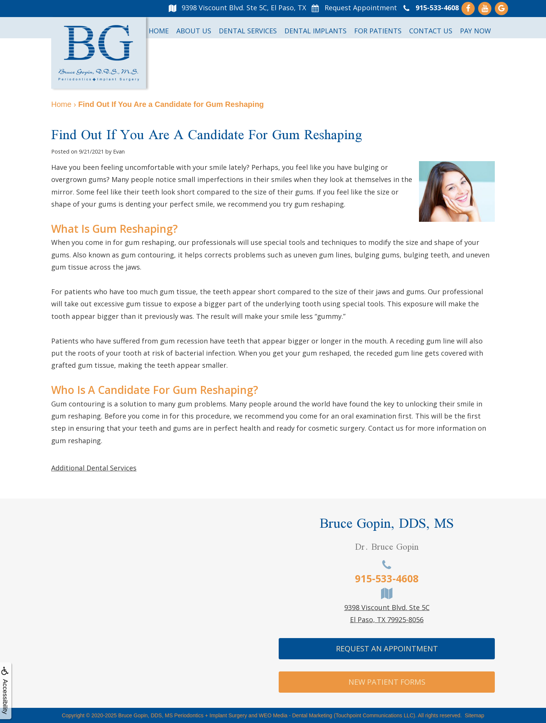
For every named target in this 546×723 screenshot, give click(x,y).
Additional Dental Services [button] (93, 467)
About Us (193, 30)
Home (159, 30)
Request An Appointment (387, 648)
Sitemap (474, 715)
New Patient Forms (386, 682)
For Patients (378, 30)
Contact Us (430, 30)
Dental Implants (315, 30)
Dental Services (248, 30)
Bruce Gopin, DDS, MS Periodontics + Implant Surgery (182, 715)
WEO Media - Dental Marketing (296, 715)
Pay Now (475, 30)
